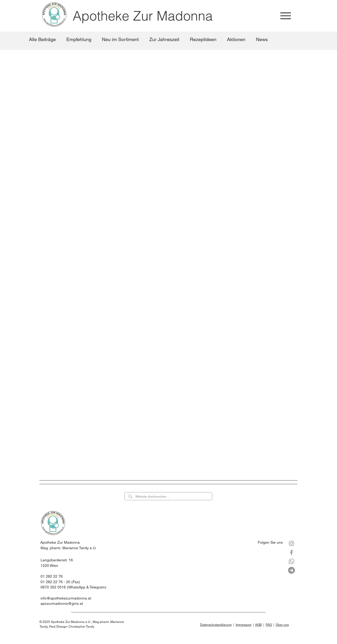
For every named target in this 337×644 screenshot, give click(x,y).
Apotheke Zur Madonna (143, 16)
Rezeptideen (203, 39)
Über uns (282, 625)
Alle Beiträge (42, 39)
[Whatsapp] (291, 561)
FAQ (269, 625)
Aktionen (236, 39)
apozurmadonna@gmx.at (62, 603)
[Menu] (285, 16)
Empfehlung (78, 39)
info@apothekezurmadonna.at (66, 598)
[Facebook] (291, 552)
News (262, 39)
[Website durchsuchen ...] (168, 496)
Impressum (243, 625)
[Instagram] (291, 543)
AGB (258, 625)
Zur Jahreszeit (164, 39)
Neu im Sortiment (120, 39)
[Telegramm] (291, 570)
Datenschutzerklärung (216, 625)
